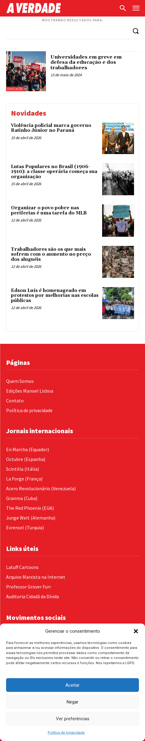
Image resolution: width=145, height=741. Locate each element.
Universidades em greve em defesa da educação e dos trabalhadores (86, 62)
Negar (72, 702)
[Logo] (61, 8)
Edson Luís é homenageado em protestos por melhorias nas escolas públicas (54, 296)
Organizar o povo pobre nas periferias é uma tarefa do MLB (49, 210)
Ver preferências (72, 718)
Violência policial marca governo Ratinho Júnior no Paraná (51, 128)
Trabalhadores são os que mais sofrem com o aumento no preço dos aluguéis (51, 254)
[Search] (135, 30)
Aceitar (72, 685)
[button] (136, 631)
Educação (15, 89)
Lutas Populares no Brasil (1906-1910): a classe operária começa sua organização (54, 172)
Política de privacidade (66, 733)
